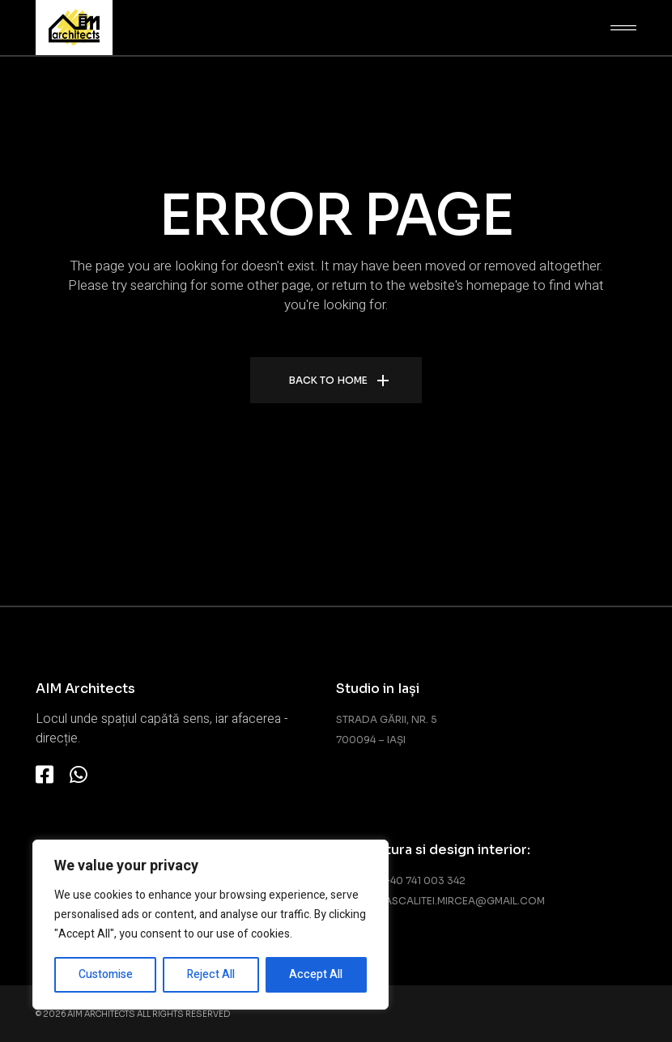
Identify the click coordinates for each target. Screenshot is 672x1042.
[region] (210, 925)
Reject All (211, 974)
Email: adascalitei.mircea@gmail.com (440, 901)
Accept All (315, 974)
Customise (106, 974)
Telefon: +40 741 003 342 (401, 880)
